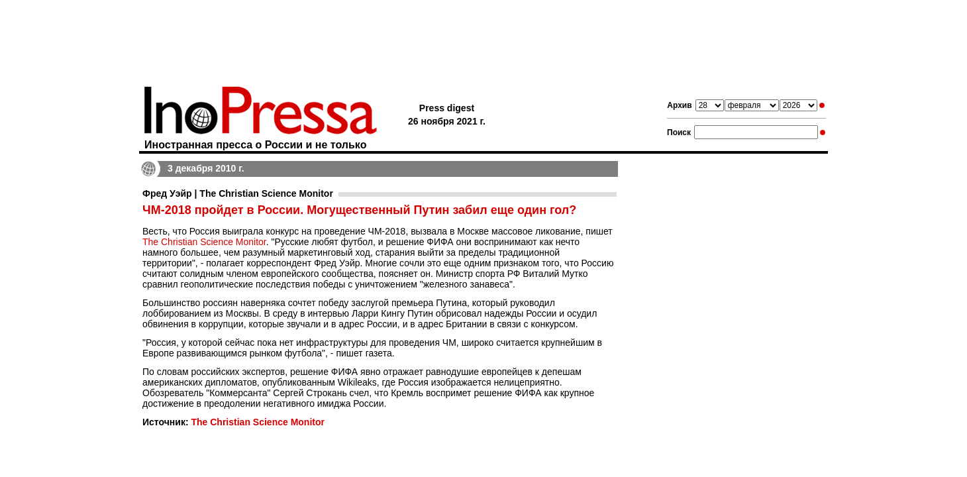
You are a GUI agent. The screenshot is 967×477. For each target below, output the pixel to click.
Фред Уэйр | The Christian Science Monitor (237, 193)
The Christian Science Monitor (204, 242)
